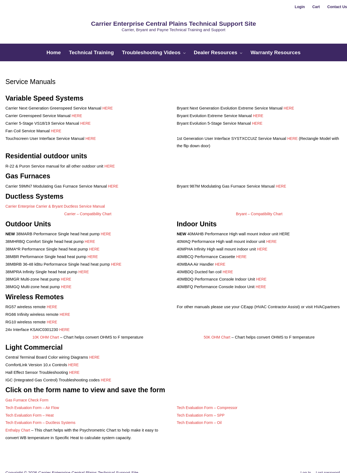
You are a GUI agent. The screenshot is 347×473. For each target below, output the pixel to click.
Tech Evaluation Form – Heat (31, 400)
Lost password (328, 458)
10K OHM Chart (45, 322)
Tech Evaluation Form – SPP (203, 400)
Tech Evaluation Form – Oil (201, 408)
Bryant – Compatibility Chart (259, 199)
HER (227, 257)
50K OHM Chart (217, 322)
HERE (108, 93)
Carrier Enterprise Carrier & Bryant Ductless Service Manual (59, 191)
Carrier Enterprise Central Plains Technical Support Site (173, 18)
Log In (304, 458)
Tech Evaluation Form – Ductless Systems (43, 408)
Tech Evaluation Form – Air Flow (34, 393)
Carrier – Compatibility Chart (87, 199)
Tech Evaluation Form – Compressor (210, 393)
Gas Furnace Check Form (28, 385)
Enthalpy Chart (19, 416)
